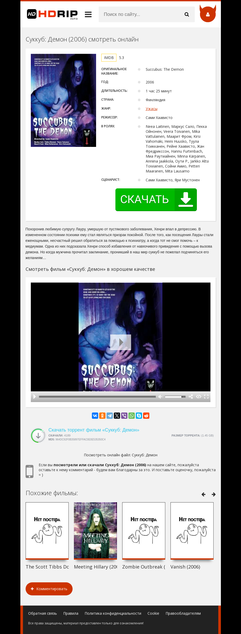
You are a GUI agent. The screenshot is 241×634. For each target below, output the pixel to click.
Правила (70, 613)
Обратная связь (42, 613)
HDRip (49, 14)
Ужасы (151, 108)
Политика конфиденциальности (113, 613)
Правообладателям (183, 613)
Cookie (153, 613)
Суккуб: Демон (144, 454)
